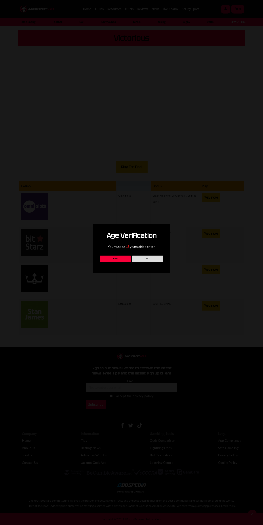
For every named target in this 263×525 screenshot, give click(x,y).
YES (115, 258)
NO (148, 258)
